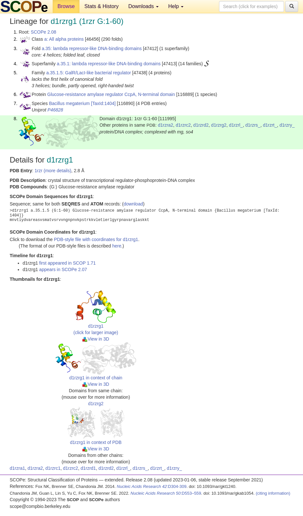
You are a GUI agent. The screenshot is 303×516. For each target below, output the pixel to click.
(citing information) (273, 493)
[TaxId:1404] (103, 103)
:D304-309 (152, 486)
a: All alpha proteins (64, 39)
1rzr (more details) (53, 170)
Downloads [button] (143, 6)
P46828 (55, 109)
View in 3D (95, 339)
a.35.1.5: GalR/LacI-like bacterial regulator (88, 72)
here (116, 245)
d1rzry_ (287, 125)
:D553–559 (166, 493)
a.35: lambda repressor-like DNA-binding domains (92, 48)
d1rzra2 (165, 125)
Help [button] (175, 6)
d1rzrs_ (252, 125)
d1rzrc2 (183, 125)
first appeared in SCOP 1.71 (67, 263)
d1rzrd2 (200, 125)
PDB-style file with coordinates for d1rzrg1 (96, 239)
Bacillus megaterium (69, 103)
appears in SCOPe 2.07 (63, 269)
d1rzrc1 (53, 468)
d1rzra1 (17, 468)
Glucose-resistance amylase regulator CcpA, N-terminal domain (111, 94)
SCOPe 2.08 (43, 32)
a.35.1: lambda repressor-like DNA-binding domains (109, 63)
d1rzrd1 (88, 468)
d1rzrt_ (270, 125)
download (133, 203)
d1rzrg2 (218, 125)
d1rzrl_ (236, 125)
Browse (66, 6)
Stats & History (101, 6)
